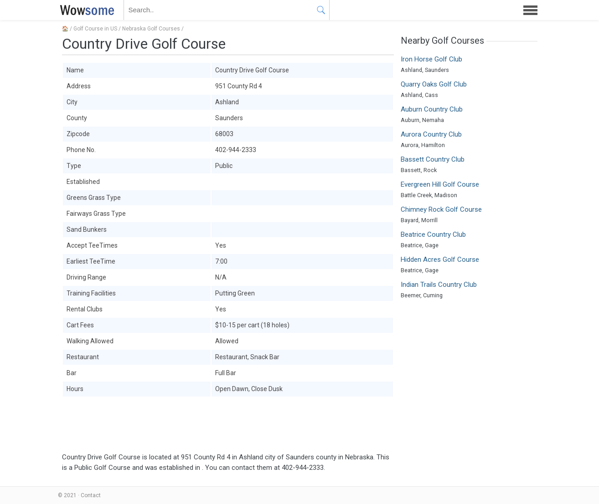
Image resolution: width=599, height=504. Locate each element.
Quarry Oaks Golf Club (434, 84)
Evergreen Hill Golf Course (440, 184)
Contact (91, 495)
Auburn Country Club (432, 109)
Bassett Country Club (433, 159)
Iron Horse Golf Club (431, 59)
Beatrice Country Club (433, 234)
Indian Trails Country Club (439, 284)
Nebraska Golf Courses (151, 28)
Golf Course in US (95, 28)
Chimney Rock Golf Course (441, 209)
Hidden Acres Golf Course (440, 259)
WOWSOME (85, 10)
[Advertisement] (228, 424)
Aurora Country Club (431, 134)
